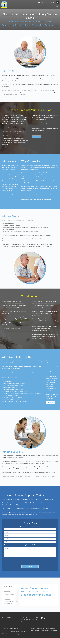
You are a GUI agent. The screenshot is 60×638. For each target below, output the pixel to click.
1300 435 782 (44, 2)
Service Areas (8, 586)
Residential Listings (50, 628)
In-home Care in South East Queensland (19, 631)
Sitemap (36, 632)
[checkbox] (4, 544)
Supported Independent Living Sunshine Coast (11, 601)
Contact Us (37, 630)
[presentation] (13, 560)
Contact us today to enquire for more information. (36, 199)
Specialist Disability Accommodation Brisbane (20, 630)
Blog (32, 630)
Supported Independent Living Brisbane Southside (11, 593)
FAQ (31, 632)
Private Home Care (40, 628)
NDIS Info (33, 628)
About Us (6, 628)
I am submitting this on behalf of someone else (31, 545)
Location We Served (14, 628)
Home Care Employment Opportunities (49, 630)
